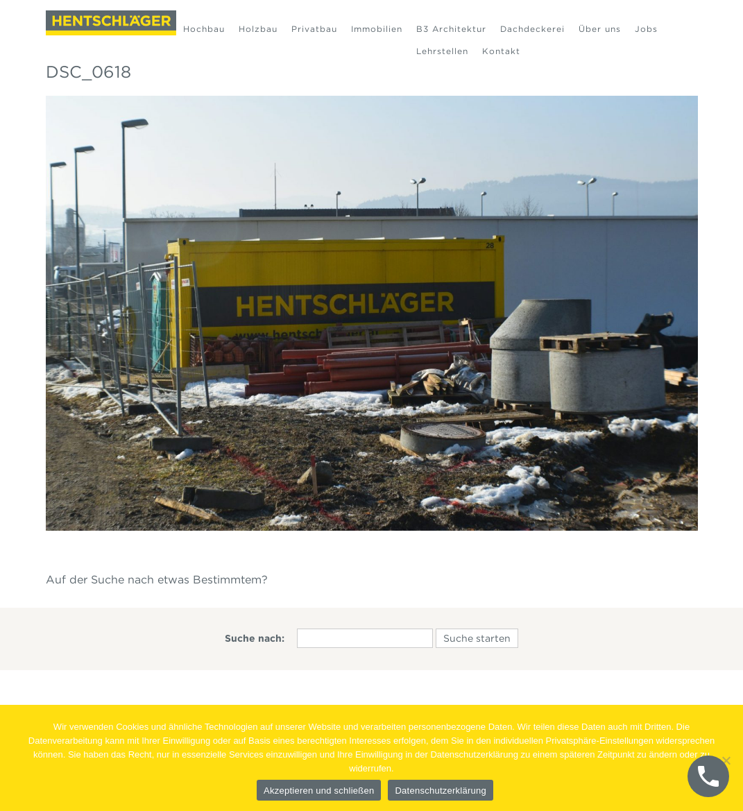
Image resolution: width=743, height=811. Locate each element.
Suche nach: (254, 638)
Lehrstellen (442, 51)
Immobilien (376, 29)
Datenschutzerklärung (440, 790)
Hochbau (204, 29)
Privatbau (314, 29)
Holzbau (258, 29)
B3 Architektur (451, 29)
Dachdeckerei (532, 29)
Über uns (600, 29)
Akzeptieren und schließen (319, 790)
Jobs (646, 29)
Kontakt (501, 51)
